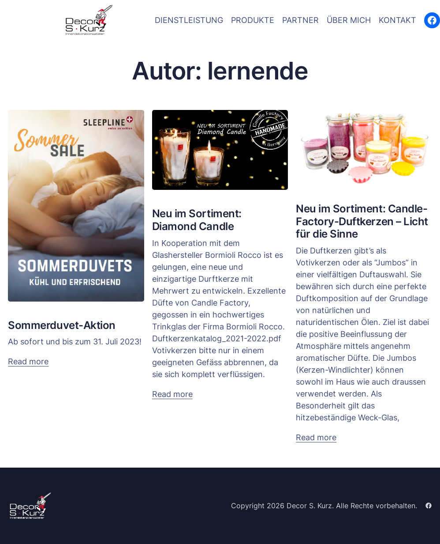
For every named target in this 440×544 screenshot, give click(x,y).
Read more (28, 361)
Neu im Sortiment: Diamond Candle (197, 220)
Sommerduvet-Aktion (61, 325)
